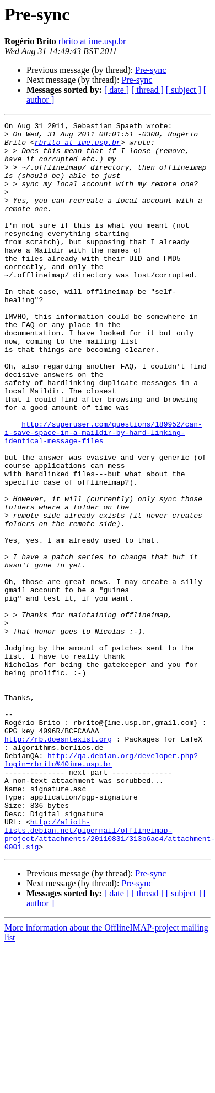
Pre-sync (150, 70)
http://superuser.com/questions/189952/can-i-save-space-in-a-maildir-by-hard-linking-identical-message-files (103, 495)
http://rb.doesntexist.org (58, 863)
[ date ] (116, 89)
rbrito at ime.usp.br (92, 41)
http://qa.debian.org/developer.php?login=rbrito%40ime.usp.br (101, 888)
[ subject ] (183, 89)
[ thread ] (147, 89)
